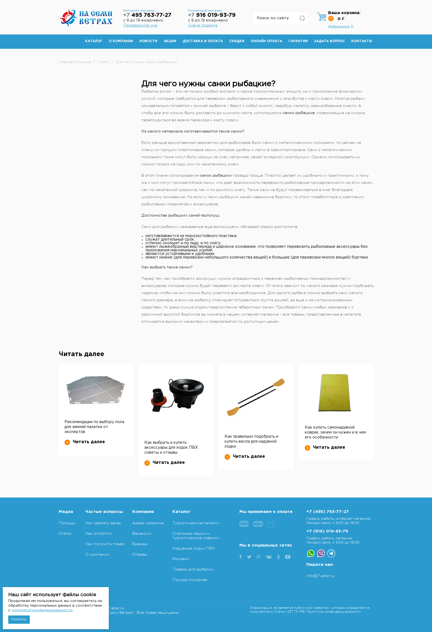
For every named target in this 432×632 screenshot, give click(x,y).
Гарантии (298, 41)
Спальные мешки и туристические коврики (195, 535)
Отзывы (139, 554)
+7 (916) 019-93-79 (327, 531)
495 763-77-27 (147, 15)
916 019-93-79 (212, 15)
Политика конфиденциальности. (334, 612)
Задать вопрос (329, 41)
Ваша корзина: (344, 13)
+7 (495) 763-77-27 (327, 511)
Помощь (67, 523)
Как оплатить (98, 533)
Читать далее (84, 442)
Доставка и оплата (203, 41)
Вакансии (141, 533)
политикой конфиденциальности (42, 610)
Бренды (139, 544)
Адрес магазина (148, 523)
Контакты (361, 41)
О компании (121, 41)
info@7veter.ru (320, 576)
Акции (170, 41)
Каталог (93, 41)
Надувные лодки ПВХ (193, 548)
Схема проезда (202, 25)
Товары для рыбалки (193, 569)
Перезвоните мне (140, 25)
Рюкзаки (180, 558)
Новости (148, 41)
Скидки (236, 41)
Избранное (340, 27)
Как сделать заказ (103, 523)
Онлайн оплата (266, 41)
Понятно (19, 619)
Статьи (65, 533)
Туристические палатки (195, 523)
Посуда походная (189, 579)
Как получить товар (104, 544)
